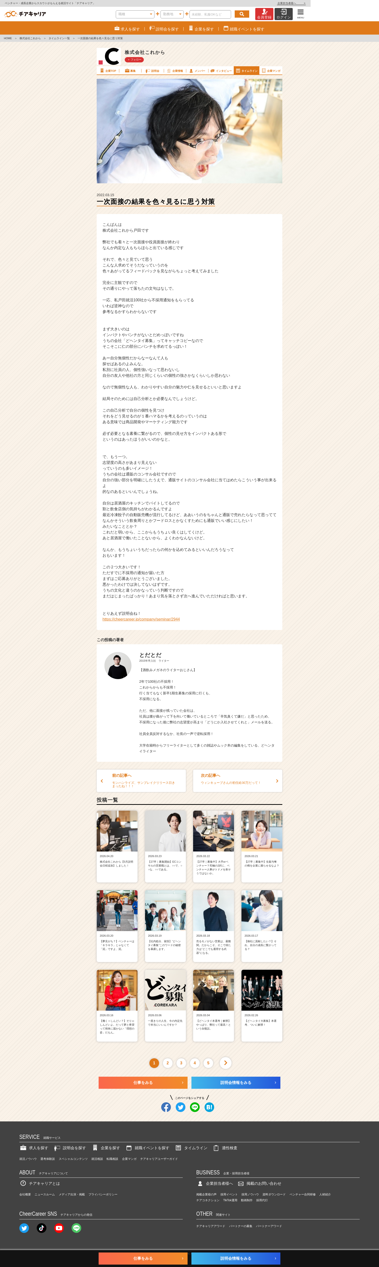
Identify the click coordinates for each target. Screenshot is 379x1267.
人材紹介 (325, 1194)
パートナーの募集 (240, 1226)
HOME (8, 38)
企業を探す (105, 1148)
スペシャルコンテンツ (73, 1159)
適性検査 (224, 1148)
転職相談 (112, 1159)
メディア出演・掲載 (72, 1194)
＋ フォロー (134, 59)
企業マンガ (270, 71)
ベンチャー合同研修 (303, 1194)
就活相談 (97, 1159)
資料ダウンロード (274, 1194)
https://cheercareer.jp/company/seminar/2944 (141, 619)
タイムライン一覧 (59, 38)
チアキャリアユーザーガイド (159, 1159)
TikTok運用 (230, 1200)
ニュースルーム (45, 1194)
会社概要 (25, 1194)
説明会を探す (69, 1148)
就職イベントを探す (147, 1148)
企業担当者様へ (360, 3)
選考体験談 (47, 1159)
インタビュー (221, 71)
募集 (130, 71)
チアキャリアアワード (210, 1226)
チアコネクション (207, 1200)
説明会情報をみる (235, 1083)
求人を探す (33, 1148)
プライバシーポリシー (102, 1194)
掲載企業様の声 (206, 1194)
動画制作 (247, 1200)
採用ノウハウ (250, 1194)
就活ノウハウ (28, 1159)
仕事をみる (143, 1083)
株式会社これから (30, 38)
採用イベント (229, 1194)
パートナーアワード (269, 1226)
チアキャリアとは (39, 1183)
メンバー (196, 71)
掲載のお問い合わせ (259, 1183)
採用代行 (262, 1200)
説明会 (152, 71)
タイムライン (246, 71)
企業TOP (107, 71)
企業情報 (174, 71)
